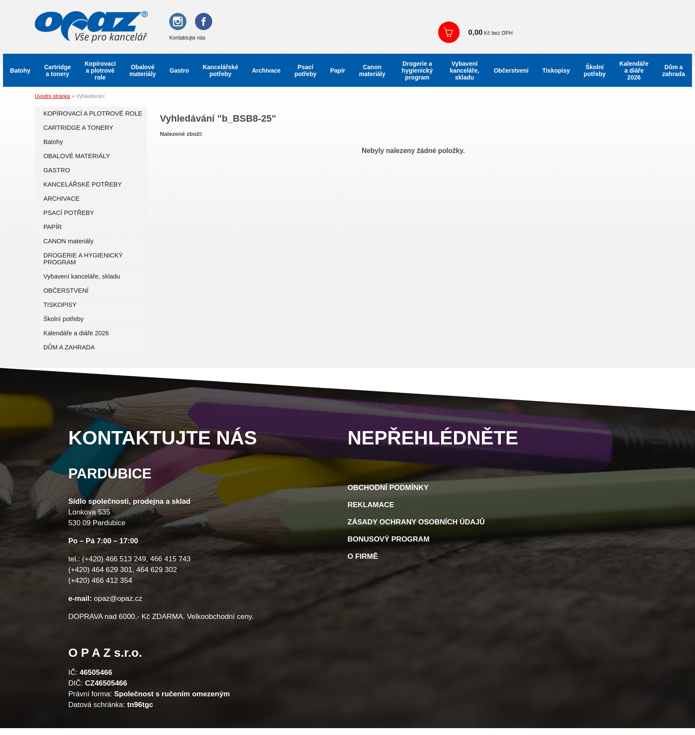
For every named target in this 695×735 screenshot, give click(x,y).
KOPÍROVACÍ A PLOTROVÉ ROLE (92, 113)
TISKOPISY (59, 304)
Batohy (20, 70)
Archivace (266, 70)
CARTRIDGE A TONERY (78, 127)
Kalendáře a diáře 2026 (634, 70)
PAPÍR (52, 227)
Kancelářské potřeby (220, 70)
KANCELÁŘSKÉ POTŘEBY (82, 184)
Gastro (179, 70)
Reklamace (371, 505)
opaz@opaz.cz (118, 598)
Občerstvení (511, 70)
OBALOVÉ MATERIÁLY (76, 156)
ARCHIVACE (61, 198)
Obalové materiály (142, 70)
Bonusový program (389, 539)
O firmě (363, 556)
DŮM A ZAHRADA (69, 347)
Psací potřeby (305, 70)
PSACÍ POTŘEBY (68, 212)
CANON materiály (68, 241)
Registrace (495, 17)
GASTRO (56, 170)
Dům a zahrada (673, 70)
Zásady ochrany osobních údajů (416, 522)
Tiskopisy (556, 70)
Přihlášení (457, 17)
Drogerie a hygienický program (417, 70)
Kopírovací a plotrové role (100, 70)
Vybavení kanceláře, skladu (464, 70)
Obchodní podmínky (388, 488)
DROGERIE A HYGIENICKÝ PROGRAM (83, 259)
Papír (337, 70)
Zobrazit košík (556, 32)
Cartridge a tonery (57, 70)
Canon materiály (372, 70)
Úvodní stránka (52, 96)
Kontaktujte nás (187, 38)
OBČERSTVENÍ (65, 290)
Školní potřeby (595, 70)
